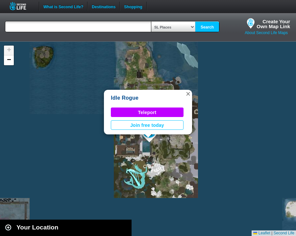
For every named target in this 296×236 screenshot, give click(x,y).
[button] (188, 94)
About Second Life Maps (266, 32)
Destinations (103, 6)
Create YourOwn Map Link (273, 24)
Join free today (147, 125)
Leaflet (261, 233)
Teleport (147, 112)
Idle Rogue (124, 98)
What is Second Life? (63, 6)
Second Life (21, 6)
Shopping (133, 6)
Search (207, 27)
